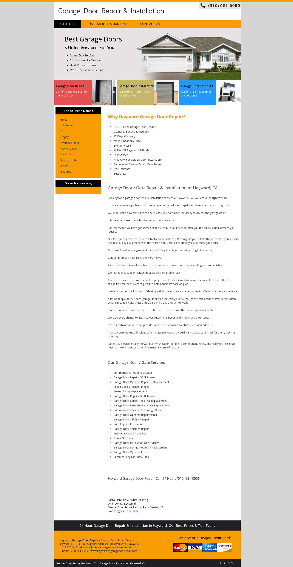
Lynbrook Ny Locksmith (122, 503)
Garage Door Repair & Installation (111, 10)
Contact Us (150, 24)
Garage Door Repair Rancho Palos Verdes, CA (135, 507)
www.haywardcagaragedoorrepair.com (113, 551)
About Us (67, 24)
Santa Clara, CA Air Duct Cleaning (128, 500)
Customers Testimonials (108, 24)
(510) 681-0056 (224, 5)
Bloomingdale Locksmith (123, 511)
